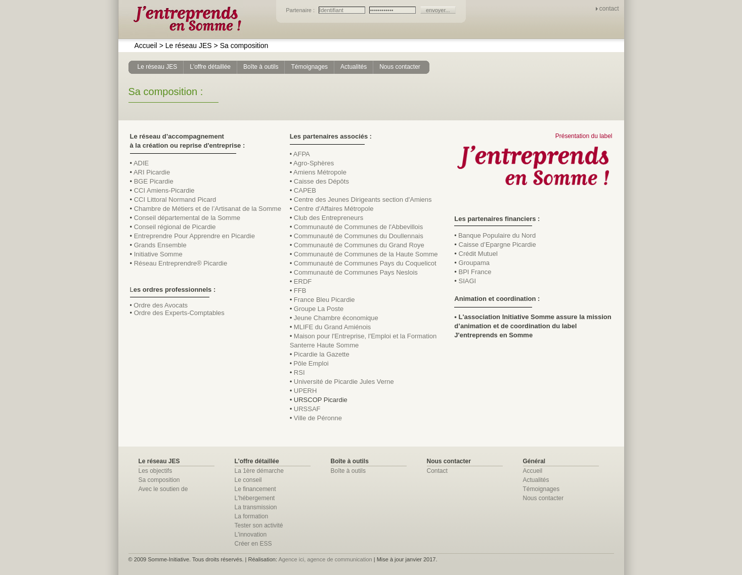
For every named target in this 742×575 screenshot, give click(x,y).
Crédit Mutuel (478, 253)
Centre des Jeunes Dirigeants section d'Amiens (363, 199)
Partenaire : (301, 10)
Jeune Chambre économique (336, 318)
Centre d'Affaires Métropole (334, 208)
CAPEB (305, 190)
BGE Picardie (153, 181)
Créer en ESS (253, 543)
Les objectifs (155, 470)
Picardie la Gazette (322, 354)
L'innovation (251, 534)
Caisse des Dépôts (321, 181)
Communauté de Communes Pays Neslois (356, 272)
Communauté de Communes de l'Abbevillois (358, 227)
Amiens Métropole (319, 172)
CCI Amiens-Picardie (164, 190)
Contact (437, 470)
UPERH (305, 390)
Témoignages (541, 489)
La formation (252, 516)
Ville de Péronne (318, 418)
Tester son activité (259, 525)
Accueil (146, 45)
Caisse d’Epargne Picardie (497, 244)
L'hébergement (255, 498)
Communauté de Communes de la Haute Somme (366, 254)
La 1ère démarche (259, 470)
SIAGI (467, 281)
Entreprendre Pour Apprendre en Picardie (194, 236)
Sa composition (241, 45)
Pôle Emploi (310, 363)
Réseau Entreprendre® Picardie (180, 263)
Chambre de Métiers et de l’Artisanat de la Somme (207, 208)
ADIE (141, 163)
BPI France (475, 272)
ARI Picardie (152, 172)
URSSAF (307, 409)
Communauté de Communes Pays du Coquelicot (365, 263)
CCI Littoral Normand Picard (175, 199)
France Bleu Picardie (324, 299)
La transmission (256, 507)
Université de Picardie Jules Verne (344, 381)
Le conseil (248, 479)
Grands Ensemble (160, 245)
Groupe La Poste (318, 309)
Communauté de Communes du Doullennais (358, 236)
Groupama (474, 263)
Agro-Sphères (313, 163)
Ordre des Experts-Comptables (179, 313)
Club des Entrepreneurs (328, 218)
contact (609, 8)
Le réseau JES (185, 45)
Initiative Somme (158, 254)
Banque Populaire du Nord (497, 235)
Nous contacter (543, 498)
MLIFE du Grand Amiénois (332, 327)
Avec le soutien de (163, 489)
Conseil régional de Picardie (175, 227)
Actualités (536, 479)
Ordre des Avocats (161, 305)
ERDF (303, 281)
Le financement (255, 489)
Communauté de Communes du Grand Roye (359, 245)
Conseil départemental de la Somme (187, 218)
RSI (299, 372)
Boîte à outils (348, 470)
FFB (300, 290)
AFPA (301, 154)
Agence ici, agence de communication (325, 559)
